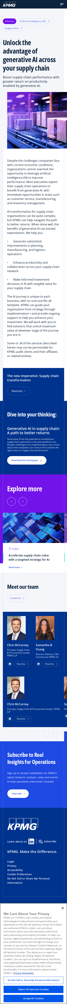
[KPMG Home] (9, 4)
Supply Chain (13, 28)
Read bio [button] (21, 663)
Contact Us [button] (15, 598)
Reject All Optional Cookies (33, 989)
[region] (33, 953)
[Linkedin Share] (31, 841)
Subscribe (47, 842)
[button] (61, 4)
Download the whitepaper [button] (26, 460)
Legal (10, 861)
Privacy (11, 865)
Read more (17, 390)
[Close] (63, 908)
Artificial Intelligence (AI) (34, 21)
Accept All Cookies (33, 998)
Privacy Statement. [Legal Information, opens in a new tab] (23, 973)
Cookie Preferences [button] (19, 874)
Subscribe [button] (17, 793)
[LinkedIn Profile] (10, 718)
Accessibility (15, 870)
